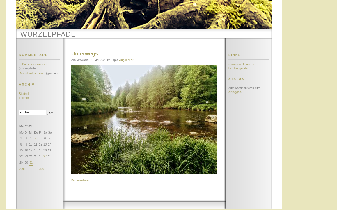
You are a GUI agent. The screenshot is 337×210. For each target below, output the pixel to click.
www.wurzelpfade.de (241, 64)
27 (45, 156)
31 (31, 162)
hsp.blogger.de (238, 68)
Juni (41, 169)
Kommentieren (80, 180)
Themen (24, 97)
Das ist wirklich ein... (32, 73)
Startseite (25, 93)
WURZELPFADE (48, 34)
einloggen (234, 92)
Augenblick (126, 60)
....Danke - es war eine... (34, 64)
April (22, 169)
